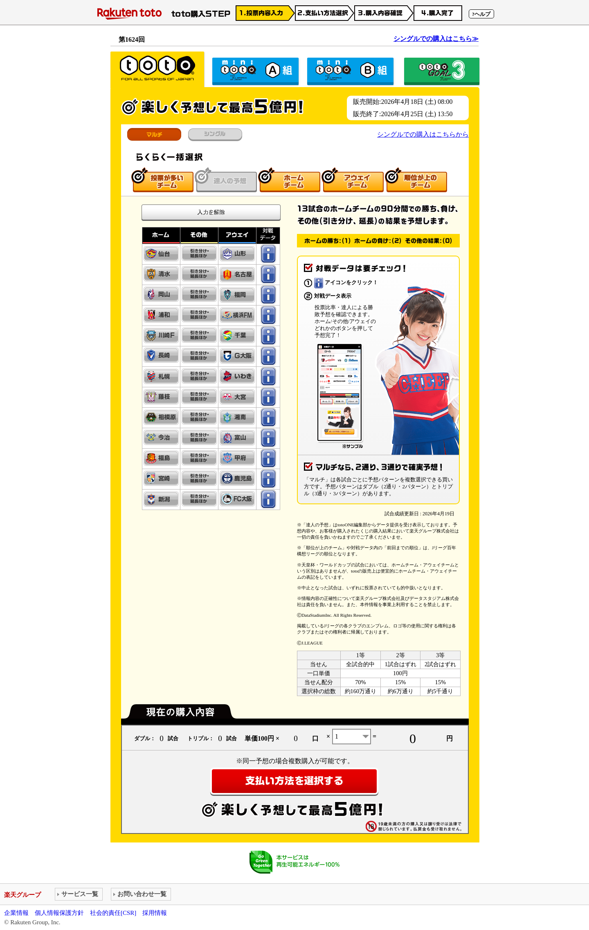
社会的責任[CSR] (113, 913)
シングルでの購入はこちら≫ (436, 38)
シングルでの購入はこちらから (423, 134)
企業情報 (16, 913)
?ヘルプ (481, 14)
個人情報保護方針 (59, 913)
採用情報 (154, 913)
